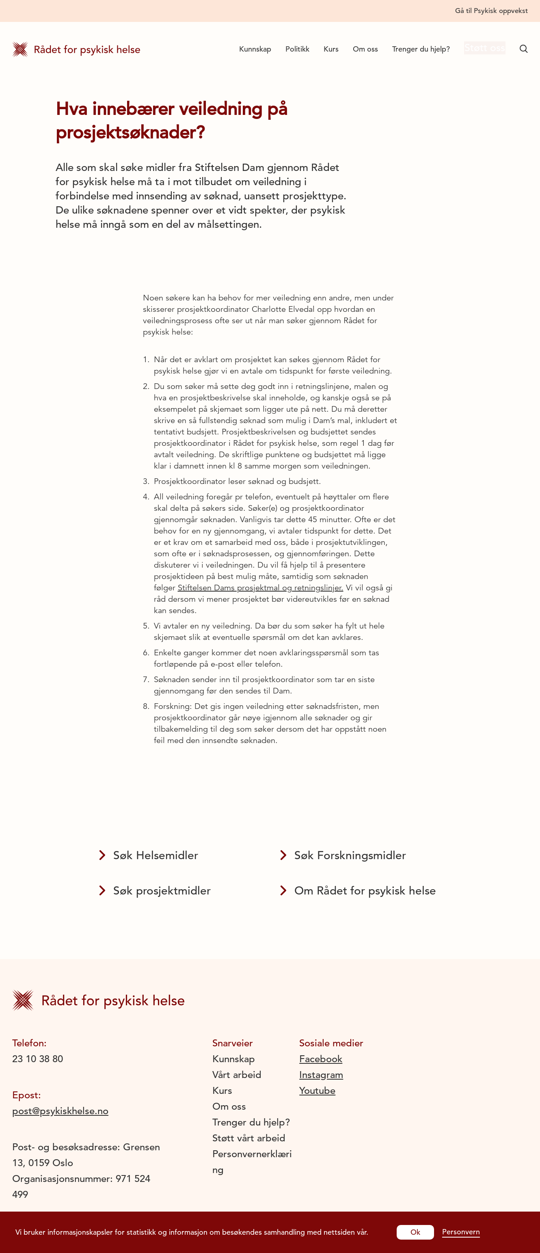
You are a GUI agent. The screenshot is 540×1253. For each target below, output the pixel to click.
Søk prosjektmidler (155, 891)
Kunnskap (249, 49)
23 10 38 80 (37, 1059)
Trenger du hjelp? (414, 49)
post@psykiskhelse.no (60, 1111)
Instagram (321, 1075)
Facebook (320, 1059)
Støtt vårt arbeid (248, 1138)
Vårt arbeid (236, 1075)
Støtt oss (482, 49)
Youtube (317, 1090)
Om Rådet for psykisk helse (358, 891)
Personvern (461, 1231)
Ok (415, 1232)
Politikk (291, 49)
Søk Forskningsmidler (343, 855)
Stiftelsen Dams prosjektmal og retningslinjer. (260, 588)
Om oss (359, 49)
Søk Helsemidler (148, 855)
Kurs (324, 49)
